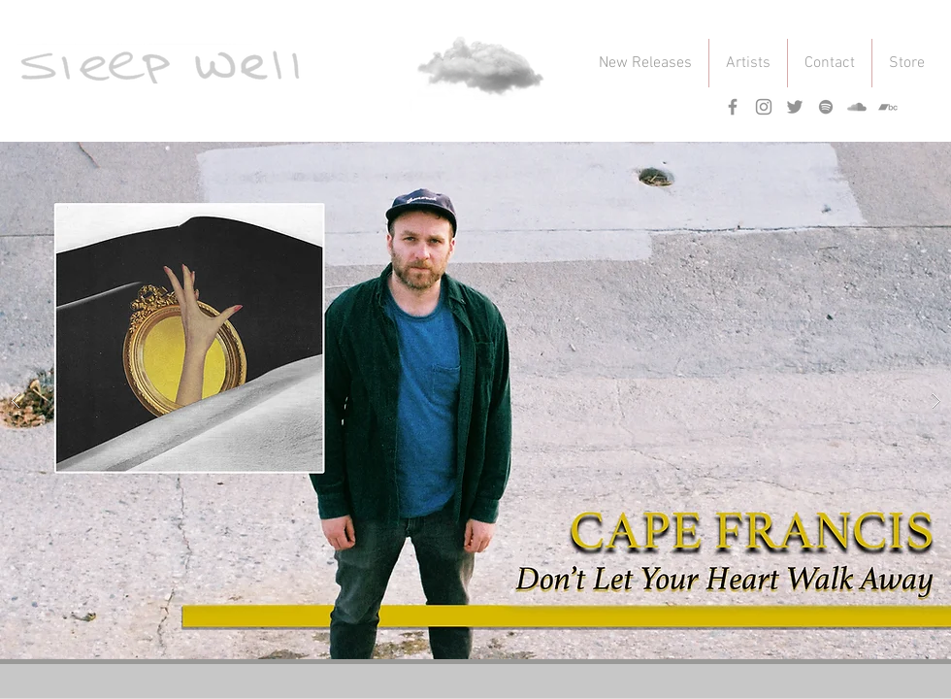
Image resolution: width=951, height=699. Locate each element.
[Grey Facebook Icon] (732, 106)
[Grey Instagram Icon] (763, 106)
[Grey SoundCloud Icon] (857, 106)
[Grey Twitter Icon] (794, 106)
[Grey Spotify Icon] (825, 106)
